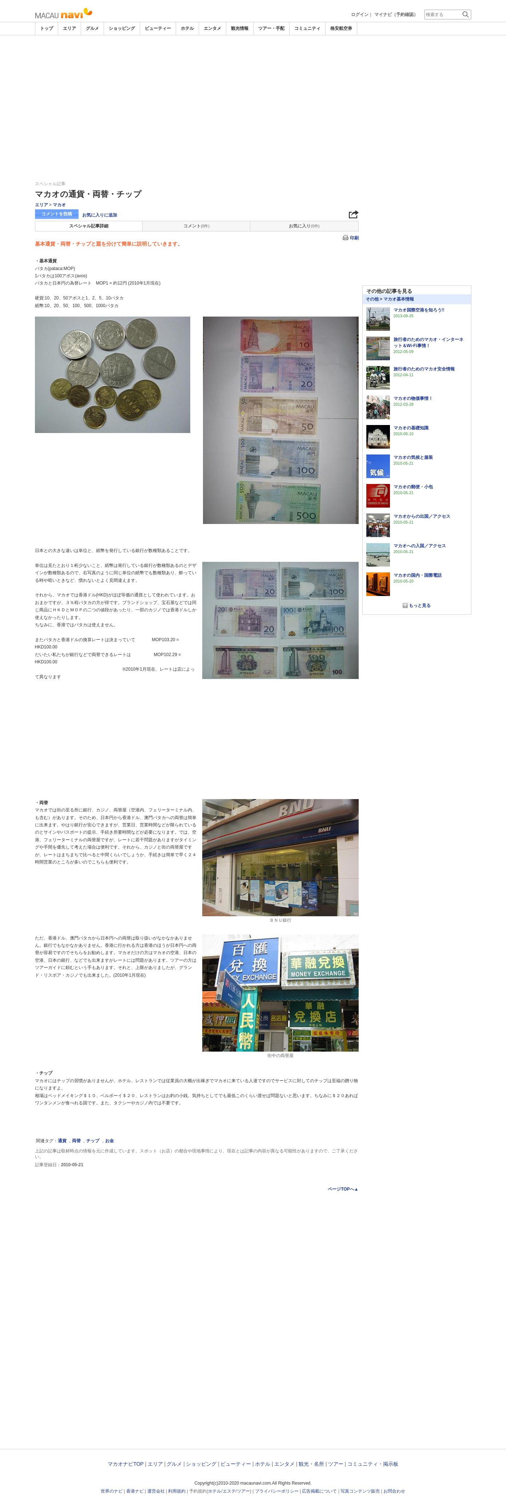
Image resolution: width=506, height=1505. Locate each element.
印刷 (354, 238)
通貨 (62, 1140)
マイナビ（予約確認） (396, 14)
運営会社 (156, 1491)
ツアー (335, 1464)
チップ (92, 1140)
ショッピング (122, 28)
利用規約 (177, 1491)
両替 (76, 1140)
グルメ (92, 28)
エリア (69, 28)
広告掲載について (319, 1491)
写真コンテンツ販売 (360, 1491)
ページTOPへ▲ (343, 1189)
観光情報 (239, 28)
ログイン (359, 14)
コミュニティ (307, 28)
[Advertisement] (253, 90)
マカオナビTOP (125, 1464)
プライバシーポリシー (277, 1491)
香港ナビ (135, 1491)
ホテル (187, 28)
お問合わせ (394, 1491)
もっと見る (420, 605)
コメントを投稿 (56, 214)
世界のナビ (112, 1491)
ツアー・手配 (271, 28)
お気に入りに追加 (99, 215)
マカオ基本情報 (398, 299)
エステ (229, 1491)
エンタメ (212, 28)
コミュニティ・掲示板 (372, 1464)
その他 (372, 299)
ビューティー (158, 28)
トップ (46, 28)
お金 (109, 1140)
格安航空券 (341, 28)
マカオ (59, 204)
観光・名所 (311, 1464)
